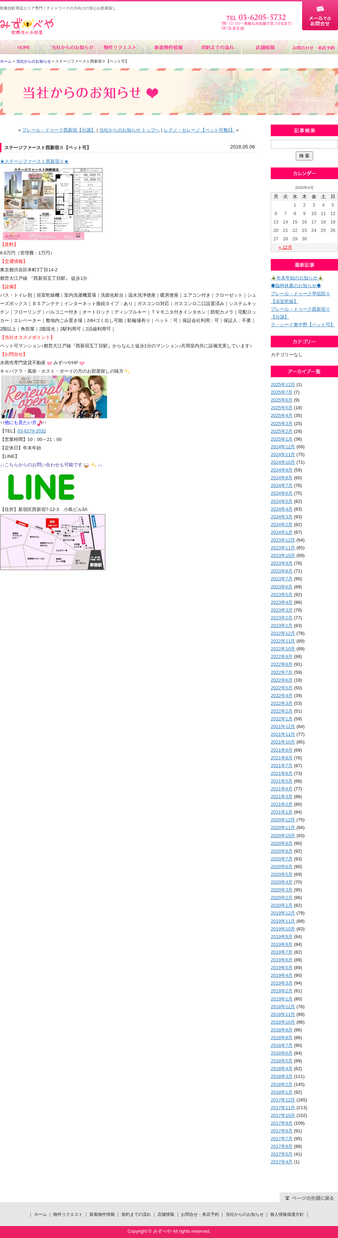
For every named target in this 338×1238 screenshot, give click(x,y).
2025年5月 (282, 407)
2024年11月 (283, 454)
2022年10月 (283, 648)
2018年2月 (282, 1084)
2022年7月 (282, 672)
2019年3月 (282, 983)
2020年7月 (282, 858)
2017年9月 (282, 1123)
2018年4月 (282, 1068)
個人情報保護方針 (287, 1214)
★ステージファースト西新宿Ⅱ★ (34, 161)
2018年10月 (283, 1022)
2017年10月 (283, 1115)
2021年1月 (282, 812)
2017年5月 (282, 1154)
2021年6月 (282, 773)
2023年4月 (282, 602)
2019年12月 (283, 913)
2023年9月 (282, 563)
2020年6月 (282, 866)
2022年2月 (282, 711)
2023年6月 (282, 586)
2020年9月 (282, 843)
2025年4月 (282, 415)
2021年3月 (282, 796)
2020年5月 (282, 874)
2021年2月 (282, 804)
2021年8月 (282, 757)
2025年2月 (282, 431)
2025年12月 (283, 384)
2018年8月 (282, 1037)
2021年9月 (282, 750)
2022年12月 (283, 633)
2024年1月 (282, 532)
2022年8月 (282, 664)
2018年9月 (282, 1029)
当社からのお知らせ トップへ (129, 130)
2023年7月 (282, 578)
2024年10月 (283, 462)
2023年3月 (282, 610)
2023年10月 (283, 555)
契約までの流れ (217, 47)
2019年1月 (282, 999)
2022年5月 (282, 687)
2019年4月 (282, 975)
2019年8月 (282, 944)
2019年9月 (282, 936)
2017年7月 (282, 1138)
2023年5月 (282, 594)
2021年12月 (283, 726)
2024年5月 (282, 501)
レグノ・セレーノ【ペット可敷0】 (199, 130)
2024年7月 (282, 485)
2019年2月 (282, 990)
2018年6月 (282, 1053)
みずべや (27, 26)
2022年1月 (282, 718)
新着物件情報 (169, 47)
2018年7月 (282, 1045)
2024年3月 (282, 516)
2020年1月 (282, 905)
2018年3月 (282, 1076)
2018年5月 (282, 1060)
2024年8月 (282, 477)
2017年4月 (282, 1161)
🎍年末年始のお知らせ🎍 (297, 277)
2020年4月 (282, 882)
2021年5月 (282, 781)
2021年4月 (282, 788)
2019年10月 (283, 928)
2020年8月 (282, 851)
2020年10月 (283, 835)
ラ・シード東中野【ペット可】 (303, 324)
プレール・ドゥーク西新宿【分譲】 (58, 130)
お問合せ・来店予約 (313, 47)
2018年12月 (283, 1006)
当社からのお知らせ (72, 47)
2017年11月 (283, 1107)
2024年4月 (282, 509)
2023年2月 (282, 617)
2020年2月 (282, 897)
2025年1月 (282, 439)
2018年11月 (283, 1014)
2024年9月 (282, 470)
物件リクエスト (120, 47)
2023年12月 (283, 540)
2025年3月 (282, 423)
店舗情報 (265, 47)
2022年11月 (283, 641)
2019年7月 (282, 952)
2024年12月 (283, 446)
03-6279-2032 (32, 431)
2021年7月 (282, 765)
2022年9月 (282, 656)
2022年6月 (282, 680)
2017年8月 (282, 1130)
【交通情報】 (13, 261)
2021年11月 (283, 734)
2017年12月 (283, 1100)
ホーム (24, 47)
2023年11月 (283, 547)
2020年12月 (283, 819)
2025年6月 (282, 400)
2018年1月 (282, 1092)
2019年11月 (283, 921)
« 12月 (285, 247)
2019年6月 (282, 959)
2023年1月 (282, 625)
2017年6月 (282, 1146)
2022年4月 (282, 695)
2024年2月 (282, 524)
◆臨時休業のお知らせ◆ (296, 285)
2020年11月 (283, 827)
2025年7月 (282, 392)
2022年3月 (282, 703)
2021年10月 (283, 742)
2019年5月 (282, 967)
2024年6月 (282, 493)
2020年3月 (282, 889)
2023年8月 (282, 571)
